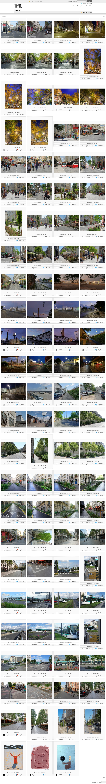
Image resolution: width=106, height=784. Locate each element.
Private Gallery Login (36, 1)
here (85, 6)
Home (4, 16)
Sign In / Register (87, 12)
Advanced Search (87, 4)
